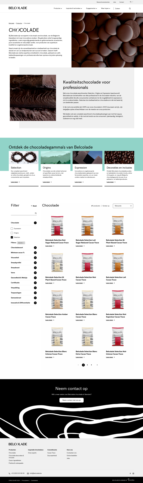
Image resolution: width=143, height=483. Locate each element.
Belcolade (11, 23)
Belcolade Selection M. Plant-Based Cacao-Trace (116, 241)
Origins (47, 167)
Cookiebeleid (34, 480)
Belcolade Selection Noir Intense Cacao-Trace (116, 352)
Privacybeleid (25, 480)
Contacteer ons (71, 453)
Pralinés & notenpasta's (16, 463)
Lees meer (14, 182)
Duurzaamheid (52, 456)
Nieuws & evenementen (103, 2)
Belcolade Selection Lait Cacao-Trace (116, 278)
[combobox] (24, 213)
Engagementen (90, 8)
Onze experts (32, 453)
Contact (121, 2)
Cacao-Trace (51, 453)
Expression (81, 167)
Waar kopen (105, 8)
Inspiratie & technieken (73, 8)
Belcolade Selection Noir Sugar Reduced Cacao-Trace (57, 241)
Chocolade (12, 453)
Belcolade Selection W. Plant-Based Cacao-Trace (55, 278)
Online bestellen (72, 456)
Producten (57, 8)
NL (131, 2)
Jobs (114, 2)
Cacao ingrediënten (15, 460)
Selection (16, 167)
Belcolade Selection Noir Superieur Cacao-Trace (116, 315)
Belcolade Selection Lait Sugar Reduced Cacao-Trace (87, 241)
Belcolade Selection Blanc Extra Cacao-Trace (86, 352)
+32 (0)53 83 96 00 (16, 473)
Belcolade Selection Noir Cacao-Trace (86, 278)
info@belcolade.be (34, 473)
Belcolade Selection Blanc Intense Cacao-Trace (56, 352)
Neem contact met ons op (71, 400)
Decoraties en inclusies (119, 167)
